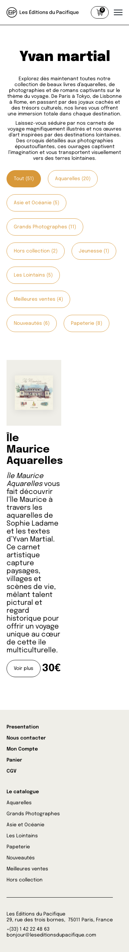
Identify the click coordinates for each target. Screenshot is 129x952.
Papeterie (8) (86, 323)
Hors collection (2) (35, 251)
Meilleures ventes (27, 869)
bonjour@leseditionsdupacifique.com (51, 935)
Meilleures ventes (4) (38, 299)
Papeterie (18, 847)
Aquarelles (19, 802)
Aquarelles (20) (72, 178)
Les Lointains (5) (33, 275)
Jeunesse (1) (94, 251)
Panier (14, 760)
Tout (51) (24, 178)
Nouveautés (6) (32, 323)
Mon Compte (22, 749)
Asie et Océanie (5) (36, 202)
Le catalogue (23, 791)
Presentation (23, 727)
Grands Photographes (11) (45, 227)
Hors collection (25, 880)
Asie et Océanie (25, 824)
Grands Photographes (33, 813)
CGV (12, 771)
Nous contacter (26, 738)
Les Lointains (22, 836)
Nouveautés (21, 858)
